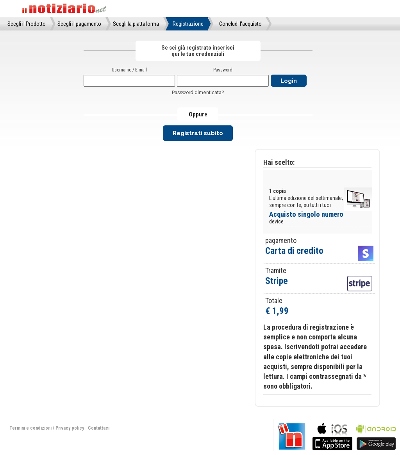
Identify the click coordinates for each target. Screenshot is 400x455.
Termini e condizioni (30, 428)
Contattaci (98, 428)
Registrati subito (198, 133)
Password (222, 70)
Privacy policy (69, 428)
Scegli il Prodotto (26, 24)
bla (332, 435)
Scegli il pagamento (79, 24)
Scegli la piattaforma (136, 24)
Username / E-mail (129, 70)
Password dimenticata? (198, 92)
